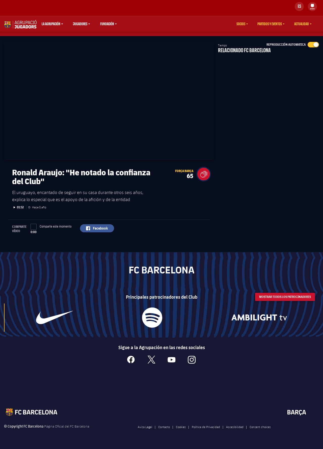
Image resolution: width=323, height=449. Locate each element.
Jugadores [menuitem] (80, 24)
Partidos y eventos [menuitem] (269, 24)
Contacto (164, 431)
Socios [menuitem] (240, 24)
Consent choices (260, 431)
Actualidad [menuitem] (301, 24)
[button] (203, 178)
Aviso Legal (145, 431)
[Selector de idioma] (299, 6)
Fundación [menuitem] (107, 24)
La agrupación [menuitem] (51, 24)
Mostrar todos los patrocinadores (285, 300)
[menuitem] (312, 5)
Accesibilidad (235, 431)
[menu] (312, 6)
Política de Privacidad (206, 431)
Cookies (181, 431)
